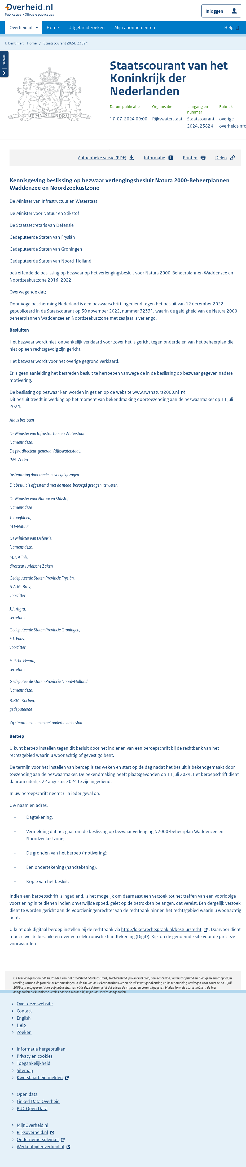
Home (53, 27)
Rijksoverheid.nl (32, 1132)
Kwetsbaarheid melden (40, 1077)
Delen (225, 158)
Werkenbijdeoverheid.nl (40, 1147)
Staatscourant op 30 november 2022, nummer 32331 (100, 311)
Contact (24, 1011)
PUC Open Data (32, 1108)
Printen (194, 158)
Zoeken (24, 1032)
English (24, 1018)
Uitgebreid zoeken (86, 27)
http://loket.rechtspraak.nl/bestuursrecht (161, 929)
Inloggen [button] (214, 11)
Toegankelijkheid (33, 1063)
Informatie (159, 158)
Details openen (4, 64)
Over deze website (35, 1004)
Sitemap (25, 1070)
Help (21, 1025)
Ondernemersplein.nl (38, 1139)
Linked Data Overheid (38, 1101)
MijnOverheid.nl (32, 1125)
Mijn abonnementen (134, 27)
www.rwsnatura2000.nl (156, 392)
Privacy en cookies (34, 1056)
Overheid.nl (21, 29)
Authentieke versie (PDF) (106, 159)
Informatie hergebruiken (41, 1049)
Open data (27, 1094)
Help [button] (229, 27)
